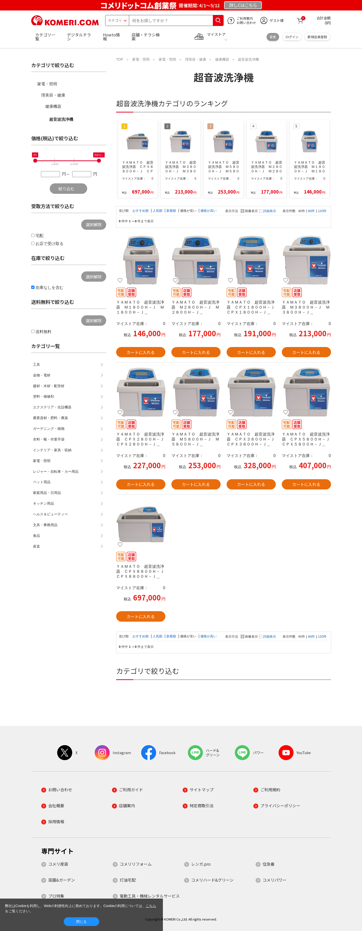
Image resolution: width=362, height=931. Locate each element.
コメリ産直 (58, 864)
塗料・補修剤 (43, 396)
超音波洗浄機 (61, 119)
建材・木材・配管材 (48, 386)
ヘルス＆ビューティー (50, 514)
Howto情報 (111, 37)
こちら (151, 906)
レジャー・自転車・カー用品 (55, 471)
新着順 (171, 211)
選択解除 (94, 225)
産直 (36, 546)
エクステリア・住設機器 (52, 407)
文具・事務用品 (45, 525)
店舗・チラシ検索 (146, 37)
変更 (273, 36)
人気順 (158, 211)
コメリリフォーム (136, 864)
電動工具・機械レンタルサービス (150, 896)
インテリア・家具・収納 (52, 450)
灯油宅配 (128, 880)
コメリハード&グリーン (212, 880)
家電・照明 (47, 84)
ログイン (292, 36)
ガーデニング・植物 (48, 429)
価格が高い (208, 211)
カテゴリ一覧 (45, 37)
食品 (36, 536)
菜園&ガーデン (61, 880)
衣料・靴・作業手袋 (48, 439)
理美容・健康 (53, 95)
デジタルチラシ (79, 37)
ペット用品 (41, 482)
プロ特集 (56, 896)
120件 (322, 211)
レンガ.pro (201, 864)
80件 (311, 211)
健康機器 (53, 106)
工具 (36, 364)
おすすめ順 (141, 211)
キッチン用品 (43, 503)
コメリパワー (275, 880)
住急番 (269, 864)
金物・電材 (41, 375)
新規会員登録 (317, 36)
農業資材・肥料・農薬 (50, 418)
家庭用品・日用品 (47, 493)
